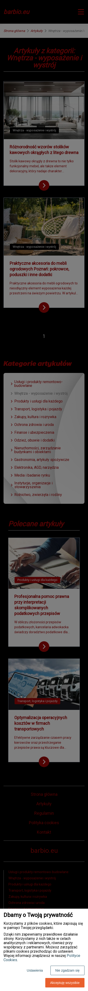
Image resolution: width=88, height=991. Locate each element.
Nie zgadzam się (67, 970)
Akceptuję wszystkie (65, 983)
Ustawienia (35, 970)
